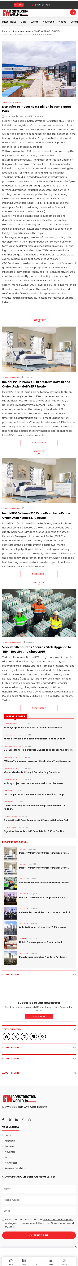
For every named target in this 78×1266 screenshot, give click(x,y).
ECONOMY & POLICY (10, 816)
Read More (39, 442)
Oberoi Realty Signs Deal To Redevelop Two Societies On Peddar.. (34, 807)
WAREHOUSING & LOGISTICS (47, 31)
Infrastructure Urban (21, 31)
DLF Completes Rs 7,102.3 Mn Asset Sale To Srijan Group (34, 794)
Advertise (48, 21)
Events (34, 21)
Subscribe (18, 5)
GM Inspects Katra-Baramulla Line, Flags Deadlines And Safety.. (38, 749)
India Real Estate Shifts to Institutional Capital (44, 912)
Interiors (23, 938)
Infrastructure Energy (12, 642)
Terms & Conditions (16, 1168)
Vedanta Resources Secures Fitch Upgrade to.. (44, 882)
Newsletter (11, 1162)
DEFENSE (23, 849)
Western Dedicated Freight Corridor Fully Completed (32, 772)
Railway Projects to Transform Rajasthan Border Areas (33, 783)
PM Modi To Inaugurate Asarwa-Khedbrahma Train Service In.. (37, 761)
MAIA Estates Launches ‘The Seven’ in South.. (43, 957)
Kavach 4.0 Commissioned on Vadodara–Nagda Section (34, 738)
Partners (9, 1146)
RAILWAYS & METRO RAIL (12, 724)
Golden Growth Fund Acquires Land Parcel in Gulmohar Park (36, 820)
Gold (23, 21)
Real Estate (8, 791)
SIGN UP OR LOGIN (41, 5)
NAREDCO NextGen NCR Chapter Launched (42, 897)
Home (5, 31)
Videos (62, 21)
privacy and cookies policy (57, 1219)
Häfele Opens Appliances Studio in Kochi (41, 942)
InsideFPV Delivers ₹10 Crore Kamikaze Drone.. (44, 852)
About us (10, 1140)
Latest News (9, 21)
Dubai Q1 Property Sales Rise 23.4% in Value (42, 927)
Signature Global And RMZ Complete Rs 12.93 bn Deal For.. (35, 831)
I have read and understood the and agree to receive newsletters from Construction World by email (39, 1223)
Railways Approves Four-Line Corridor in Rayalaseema (33, 727)
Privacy (9, 1157)
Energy (22, 879)
